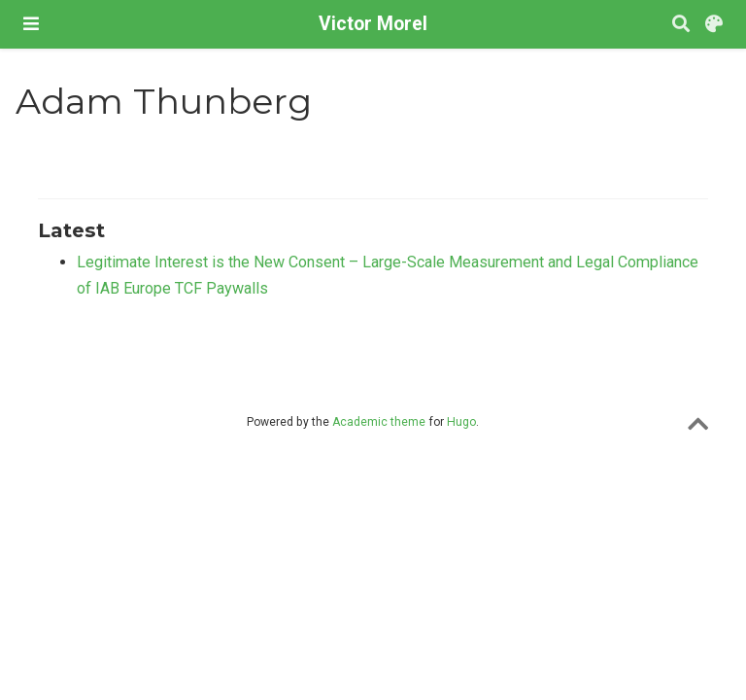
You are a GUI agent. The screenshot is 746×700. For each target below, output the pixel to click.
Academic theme (378, 422)
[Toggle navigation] (31, 24)
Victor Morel (373, 24)
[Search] (681, 25)
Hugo (461, 422)
